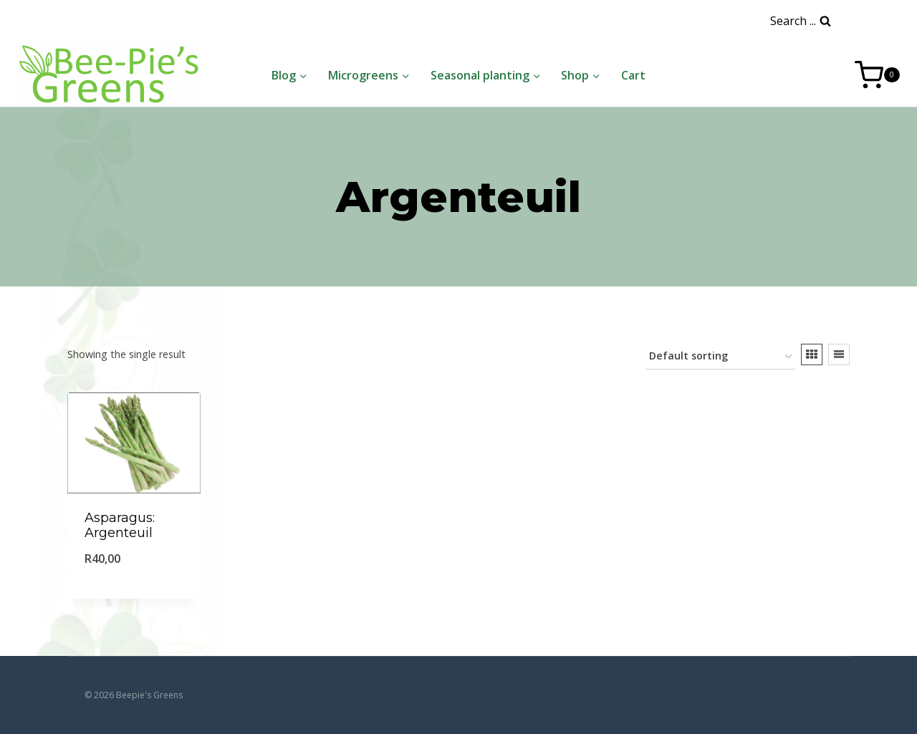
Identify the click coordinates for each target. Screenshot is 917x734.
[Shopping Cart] (877, 75)
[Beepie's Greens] (109, 75)
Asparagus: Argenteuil (120, 525)
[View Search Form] (800, 21)
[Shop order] (720, 357)
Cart (633, 75)
